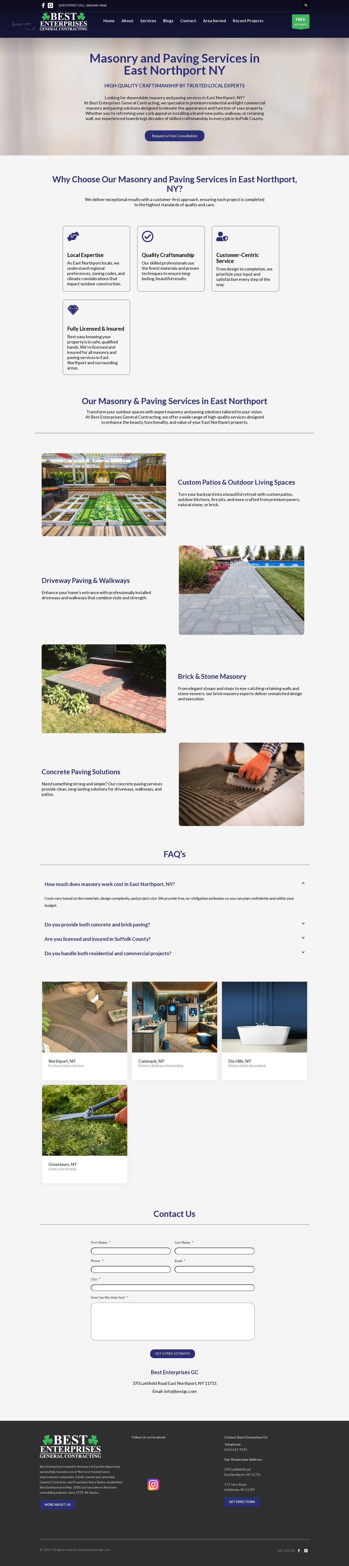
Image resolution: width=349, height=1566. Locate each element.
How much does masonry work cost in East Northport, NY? (109, 884)
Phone (97, 1261)
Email (180, 1261)
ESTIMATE (300, 22)
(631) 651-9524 (96, 5)
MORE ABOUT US (57, 1504)
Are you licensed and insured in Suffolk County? (97, 939)
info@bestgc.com (180, 1391)
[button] (174, 884)
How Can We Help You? (109, 1297)
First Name (100, 1242)
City (95, 1279)
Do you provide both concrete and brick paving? (97, 924)
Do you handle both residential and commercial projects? (107, 953)
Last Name (184, 1242)
